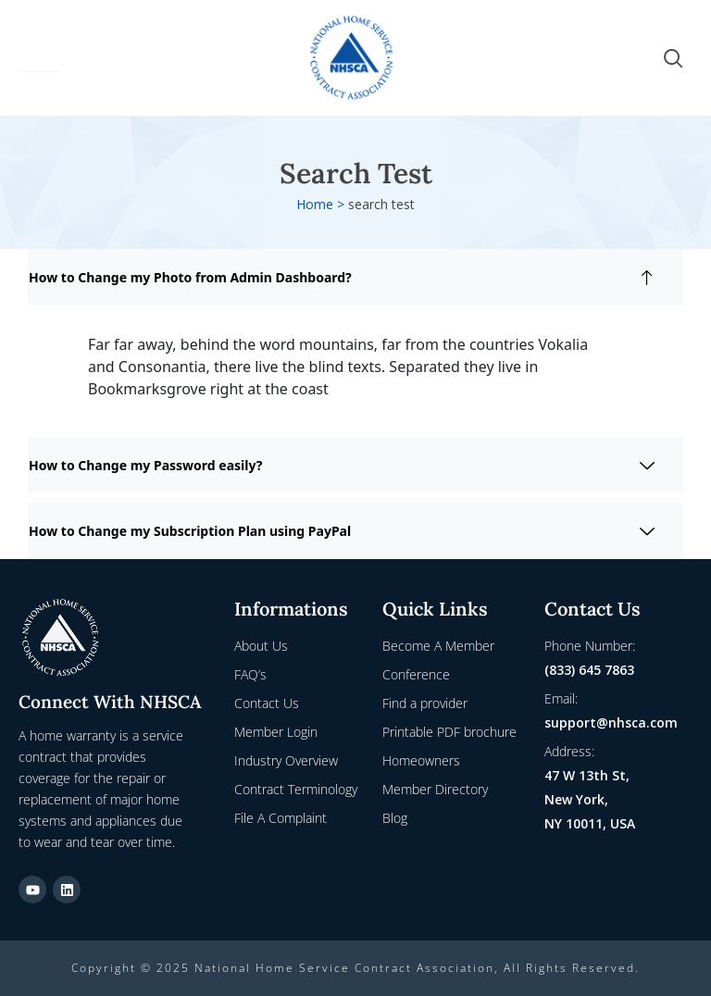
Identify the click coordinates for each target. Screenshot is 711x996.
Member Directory (435, 789)
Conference (416, 674)
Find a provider (425, 703)
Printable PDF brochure (449, 732)
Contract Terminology (295, 789)
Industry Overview (286, 760)
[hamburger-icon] (39, 57)
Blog (394, 818)
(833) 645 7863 (589, 670)
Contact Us (266, 703)
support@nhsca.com (611, 722)
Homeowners (421, 760)
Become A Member (438, 645)
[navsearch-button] (673, 58)
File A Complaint (280, 818)
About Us (261, 645)
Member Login (276, 732)
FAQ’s (250, 674)
